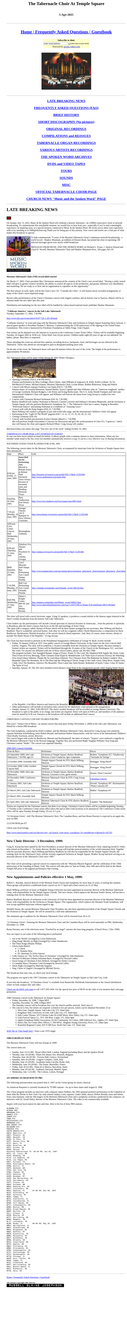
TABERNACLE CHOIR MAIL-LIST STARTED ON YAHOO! (35, 434)
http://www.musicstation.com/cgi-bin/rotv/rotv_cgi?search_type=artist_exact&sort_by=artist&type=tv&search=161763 (59, 832)
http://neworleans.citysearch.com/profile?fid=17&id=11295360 (60, 514)
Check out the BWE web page (20, 989)
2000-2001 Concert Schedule (19, 748)
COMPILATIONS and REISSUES (66, 136)
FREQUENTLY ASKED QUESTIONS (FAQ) (66, 108)
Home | (28, 31)
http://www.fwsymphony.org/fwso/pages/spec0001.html (56, 501)
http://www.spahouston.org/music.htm (48, 477)
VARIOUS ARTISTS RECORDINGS (66, 150)
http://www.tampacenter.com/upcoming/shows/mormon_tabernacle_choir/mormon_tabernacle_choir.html (78, 571)
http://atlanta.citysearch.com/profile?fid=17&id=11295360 (58, 552)
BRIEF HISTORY (66, 115)
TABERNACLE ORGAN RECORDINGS (66, 143)
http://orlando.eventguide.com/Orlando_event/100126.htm (57, 588)
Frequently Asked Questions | (63, 31)
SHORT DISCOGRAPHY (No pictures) (66, 122)
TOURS (66, 171)
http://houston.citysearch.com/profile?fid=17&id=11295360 (58, 474)
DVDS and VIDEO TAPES (66, 164)
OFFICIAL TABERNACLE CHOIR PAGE (66, 192)
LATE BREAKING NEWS (66, 101)
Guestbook (101, 31)
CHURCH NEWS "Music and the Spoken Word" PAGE (66, 198)
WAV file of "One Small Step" (20, 1031)
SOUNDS (66, 178)
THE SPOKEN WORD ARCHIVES (66, 157)
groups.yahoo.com (72, 46)
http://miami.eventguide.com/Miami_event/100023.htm (56, 602)
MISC (66, 185)
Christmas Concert (98, 779)
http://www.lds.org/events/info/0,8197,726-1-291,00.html (32, 318)
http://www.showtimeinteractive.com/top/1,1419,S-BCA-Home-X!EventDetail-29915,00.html (73, 605)
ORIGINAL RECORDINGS (66, 129)
